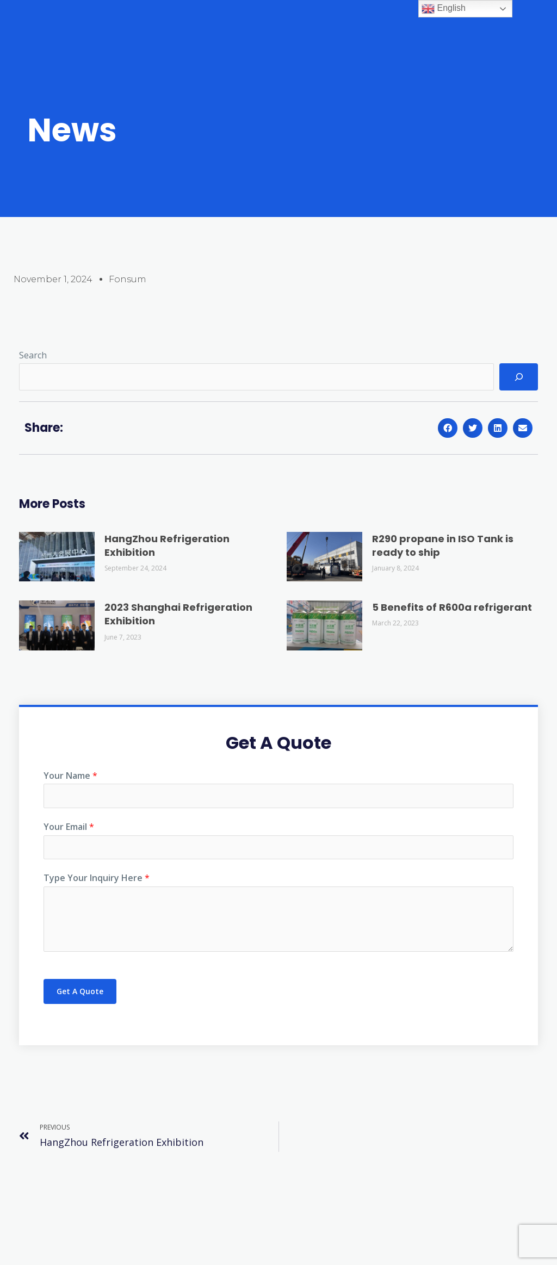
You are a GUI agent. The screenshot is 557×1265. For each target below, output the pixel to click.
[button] (447, 428)
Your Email (69, 828)
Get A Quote (80, 995)
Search (33, 355)
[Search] (518, 376)
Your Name (70, 776)
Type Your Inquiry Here (97, 882)
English (444, 8)
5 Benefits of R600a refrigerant (452, 607)
